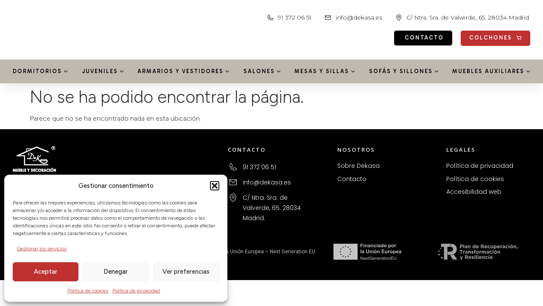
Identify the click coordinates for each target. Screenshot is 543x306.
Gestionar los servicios (42, 249)
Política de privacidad (136, 291)
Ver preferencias (186, 271)
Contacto (352, 179)
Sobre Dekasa (358, 166)
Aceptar (45, 271)
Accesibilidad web (473, 192)
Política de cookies (87, 291)
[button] (214, 185)
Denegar (116, 271)
